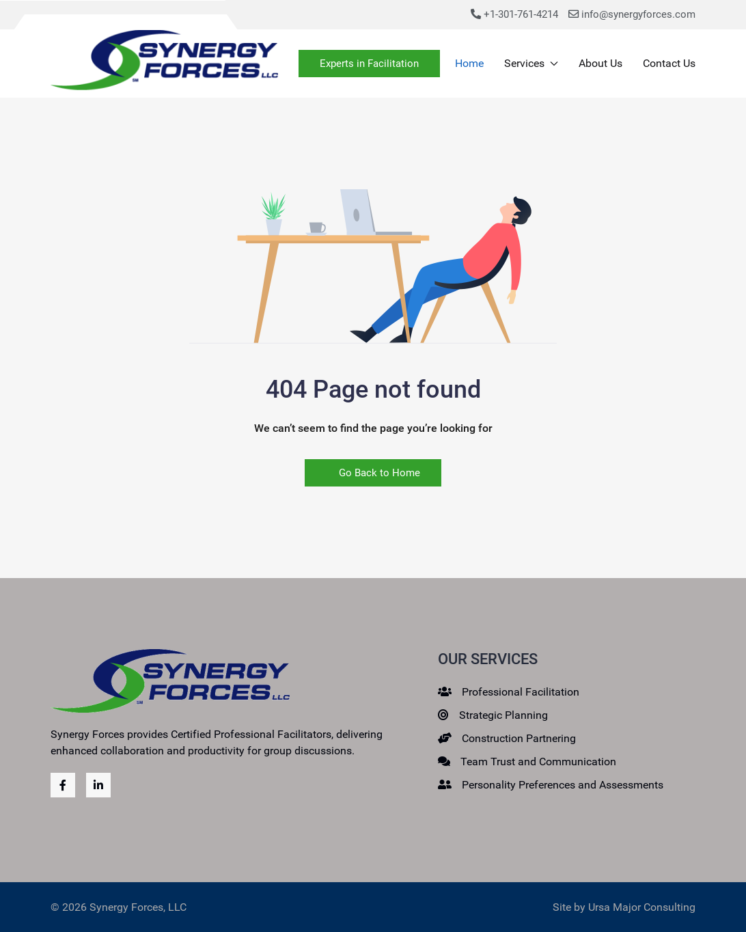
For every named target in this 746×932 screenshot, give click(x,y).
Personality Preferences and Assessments (562, 784)
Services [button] (531, 63)
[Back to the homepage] (164, 63)
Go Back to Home (373, 473)
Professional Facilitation (520, 691)
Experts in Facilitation (369, 63)
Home (469, 63)
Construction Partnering (519, 738)
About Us (600, 63)
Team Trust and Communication (538, 761)
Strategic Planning (503, 715)
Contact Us (669, 63)
